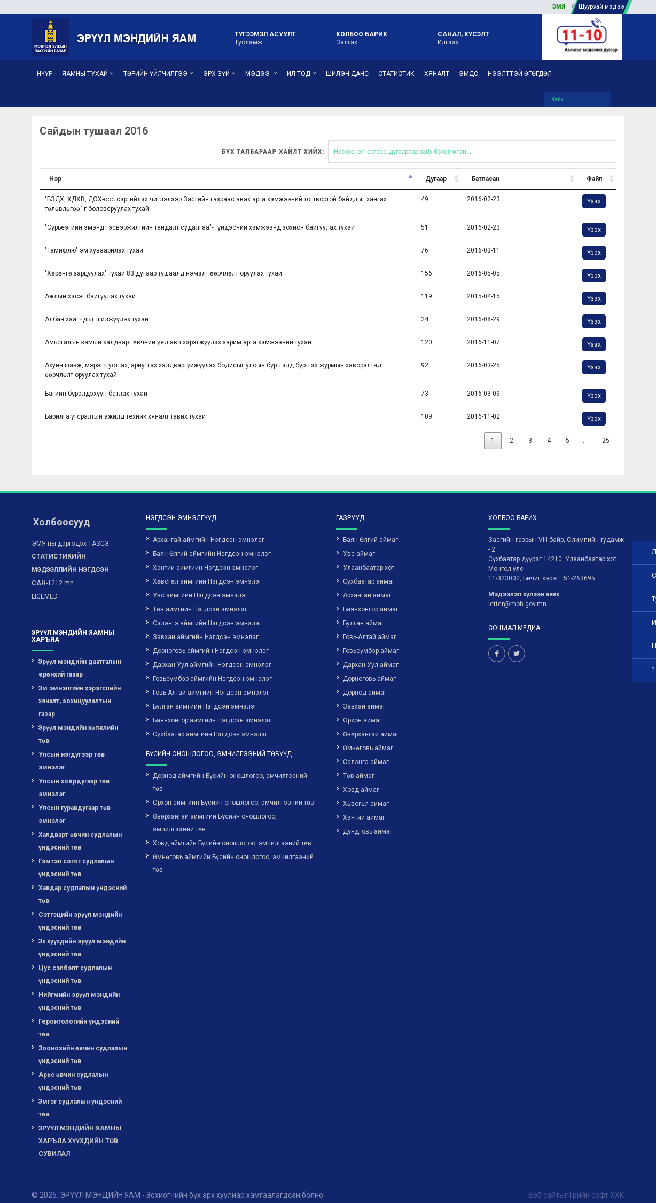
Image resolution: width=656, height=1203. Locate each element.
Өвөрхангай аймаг (371, 722)
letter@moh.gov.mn (517, 592)
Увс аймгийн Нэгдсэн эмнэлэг (200, 583)
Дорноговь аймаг (369, 667)
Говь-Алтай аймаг (369, 625)
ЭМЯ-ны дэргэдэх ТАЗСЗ (70, 532)
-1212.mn (70, 558)
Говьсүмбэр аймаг (371, 639)
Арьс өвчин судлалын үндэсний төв (73, 1069)
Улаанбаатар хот (368, 556)
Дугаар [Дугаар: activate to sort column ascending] (370, 167)
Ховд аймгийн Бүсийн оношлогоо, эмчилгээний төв (232, 831)
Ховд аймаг (361, 778)
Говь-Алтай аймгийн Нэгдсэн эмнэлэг (211, 681)
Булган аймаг (363, 611)
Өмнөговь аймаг (368, 736)
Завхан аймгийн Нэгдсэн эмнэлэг (206, 625)
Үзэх (510, 189)
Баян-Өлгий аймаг (370, 528)
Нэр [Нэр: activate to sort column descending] (32, 167)
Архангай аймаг (367, 583)
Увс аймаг (359, 542)
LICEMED (45, 584)
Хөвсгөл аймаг (366, 792)
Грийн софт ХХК (596, 1183)
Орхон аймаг (362, 708)
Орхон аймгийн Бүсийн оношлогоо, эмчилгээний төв (233, 791)
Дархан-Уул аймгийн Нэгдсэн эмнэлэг (212, 653)
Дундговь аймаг (368, 819)
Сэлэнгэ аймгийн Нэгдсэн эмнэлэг (207, 611)
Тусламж (265, 37)
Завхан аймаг (364, 694)
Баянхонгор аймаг (371, 597)
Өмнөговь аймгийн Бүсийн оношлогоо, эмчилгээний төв (233, 852)
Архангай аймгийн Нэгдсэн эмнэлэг (208, 528)
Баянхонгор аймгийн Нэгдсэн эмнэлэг (212, 708)
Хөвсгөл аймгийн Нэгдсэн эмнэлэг (207, 569)
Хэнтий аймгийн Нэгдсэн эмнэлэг (205, 556)
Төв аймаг (358, 764)
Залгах (361, 37)
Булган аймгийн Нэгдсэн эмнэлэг (205, 694)
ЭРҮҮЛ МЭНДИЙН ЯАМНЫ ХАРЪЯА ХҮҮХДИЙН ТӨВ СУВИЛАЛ (79, 1129)
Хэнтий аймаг (364, 805)
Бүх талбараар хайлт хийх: (347, 140)
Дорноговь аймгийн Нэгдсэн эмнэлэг (211, 639)
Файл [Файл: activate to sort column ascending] (511, 167)
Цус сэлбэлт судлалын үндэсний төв (75, 963)
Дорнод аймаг (365, 681)
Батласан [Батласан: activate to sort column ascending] (414, 167)
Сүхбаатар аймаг (369, 569)
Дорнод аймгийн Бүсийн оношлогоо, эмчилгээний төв (230, 770)
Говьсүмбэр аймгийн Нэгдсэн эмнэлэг (212, 667)
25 (517, 429)
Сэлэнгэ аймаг (366, 750)
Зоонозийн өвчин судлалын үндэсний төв (82, 1043)
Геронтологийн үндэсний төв (78, 1016)
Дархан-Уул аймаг (371, 653)
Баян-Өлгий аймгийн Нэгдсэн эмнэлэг (212, 542)
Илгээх (463, 37)
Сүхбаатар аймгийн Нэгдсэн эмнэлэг (210, 722)
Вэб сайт (543, 1183)
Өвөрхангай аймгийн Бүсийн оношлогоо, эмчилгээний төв (215, 811)
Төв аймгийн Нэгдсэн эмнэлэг (200, 597)
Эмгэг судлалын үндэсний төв (80, 1096)
